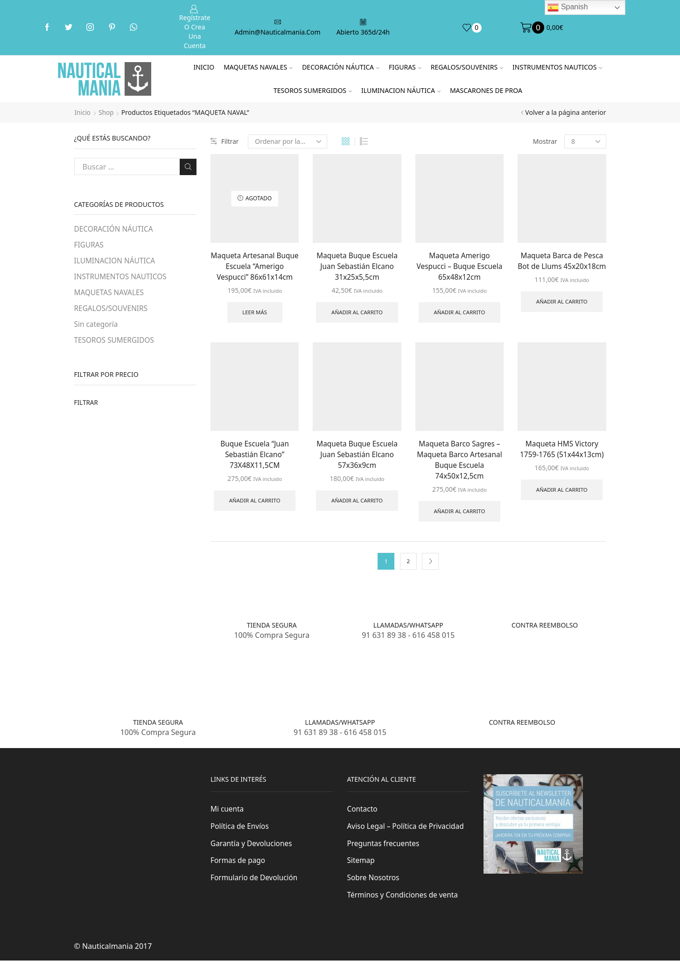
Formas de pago (238, 867)
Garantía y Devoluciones (252, 850)
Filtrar (224, 141)
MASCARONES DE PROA (486, 90)
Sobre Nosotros (374, 885)
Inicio (203, 67)
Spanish (567, 7)
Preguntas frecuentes (384, 850)
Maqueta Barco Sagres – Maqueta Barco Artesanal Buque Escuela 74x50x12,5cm (459, 462)
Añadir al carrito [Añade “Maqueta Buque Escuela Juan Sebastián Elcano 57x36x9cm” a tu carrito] (357, 504)
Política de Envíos (240, 832)
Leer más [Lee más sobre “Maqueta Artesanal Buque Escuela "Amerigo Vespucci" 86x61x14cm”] (254, 314)
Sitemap (361, 867)
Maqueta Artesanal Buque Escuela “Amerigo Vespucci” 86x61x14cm (254, 266)
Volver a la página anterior (565, 112)
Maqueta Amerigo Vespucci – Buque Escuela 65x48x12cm (459, 266)
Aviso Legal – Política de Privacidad (407, 832)
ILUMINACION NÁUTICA (401, 90)
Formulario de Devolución (255, 885)
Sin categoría (96, 326)
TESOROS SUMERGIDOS (312, 90)
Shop (107, 112)
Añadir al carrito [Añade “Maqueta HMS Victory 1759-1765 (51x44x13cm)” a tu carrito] (562, 492)
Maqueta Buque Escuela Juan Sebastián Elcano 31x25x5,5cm (357, 266)
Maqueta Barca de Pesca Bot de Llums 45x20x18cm (561, 266)
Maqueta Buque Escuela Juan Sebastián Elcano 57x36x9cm (357, 456)
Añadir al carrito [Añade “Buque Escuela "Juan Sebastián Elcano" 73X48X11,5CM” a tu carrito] (254, 504)
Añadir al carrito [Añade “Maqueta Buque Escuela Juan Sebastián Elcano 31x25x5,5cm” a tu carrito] (357, 314)
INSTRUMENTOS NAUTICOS (557, 67)
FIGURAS (405, 67)
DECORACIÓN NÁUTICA (340, 67)
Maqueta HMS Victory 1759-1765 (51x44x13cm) (562, 450)
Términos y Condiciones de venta (404, 902)
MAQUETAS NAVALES (258, 67)
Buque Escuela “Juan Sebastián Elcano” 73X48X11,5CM (254, 456)
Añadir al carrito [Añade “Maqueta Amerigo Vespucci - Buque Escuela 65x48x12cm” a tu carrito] (459, 314)
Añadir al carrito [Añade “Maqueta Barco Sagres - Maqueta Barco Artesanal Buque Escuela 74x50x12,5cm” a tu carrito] (459, 515)
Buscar (188, 166)
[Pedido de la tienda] (288, 141)
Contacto (363, 815)
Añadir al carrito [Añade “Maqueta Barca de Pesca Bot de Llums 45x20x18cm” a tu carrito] (562, 314)
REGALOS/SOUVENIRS (467, 67)
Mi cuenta (227, 815)
